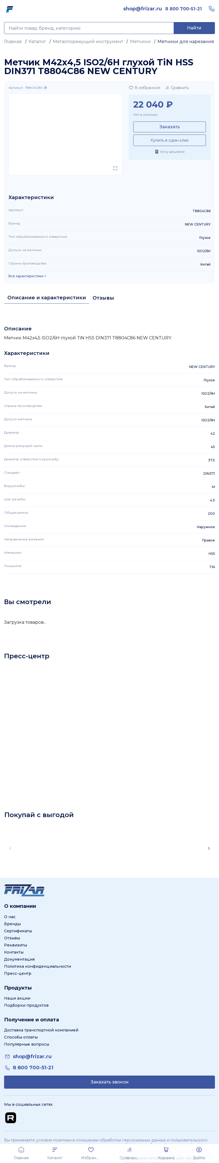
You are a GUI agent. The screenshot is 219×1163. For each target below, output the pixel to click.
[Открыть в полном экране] (115, 168)
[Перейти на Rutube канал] (10, 1117)
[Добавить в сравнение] (177, 87)
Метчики (140, 41)
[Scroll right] (209, 848)
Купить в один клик (169, 140)
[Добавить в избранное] (144, 87)
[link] (142, 8)
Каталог (37, 41)
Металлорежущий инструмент (88, 41)
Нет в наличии (145, 114)
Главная (13, 41)
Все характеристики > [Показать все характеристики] (27, 276)
